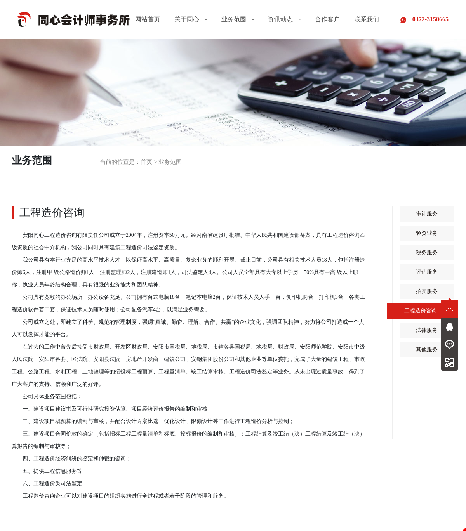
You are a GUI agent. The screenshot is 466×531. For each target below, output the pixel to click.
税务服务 (426, 252)
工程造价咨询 (421, 311)
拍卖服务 (426, 291)
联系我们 (366, 19)
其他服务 (426, 349)
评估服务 (426, 272)
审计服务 (426, 214)
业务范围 (237, 19)
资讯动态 (284, 19)
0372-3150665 (424, 19)
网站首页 (147, 19)
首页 (146, 162)
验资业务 (426, 233)
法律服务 (426, 330)
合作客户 (327, 19)
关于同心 (190, 19)
